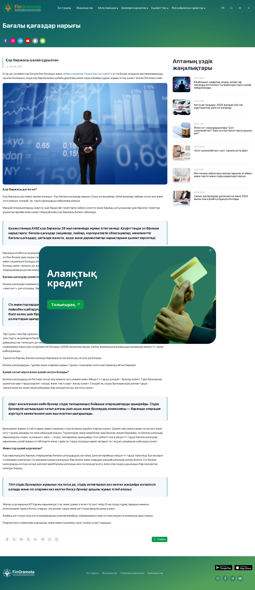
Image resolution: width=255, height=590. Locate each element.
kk (222, 8)
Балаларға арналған (132, 573)
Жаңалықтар (84, 8)
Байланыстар (155, 573)
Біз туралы (63, 8)
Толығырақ (66, 304)
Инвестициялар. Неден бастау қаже (87, 73)
